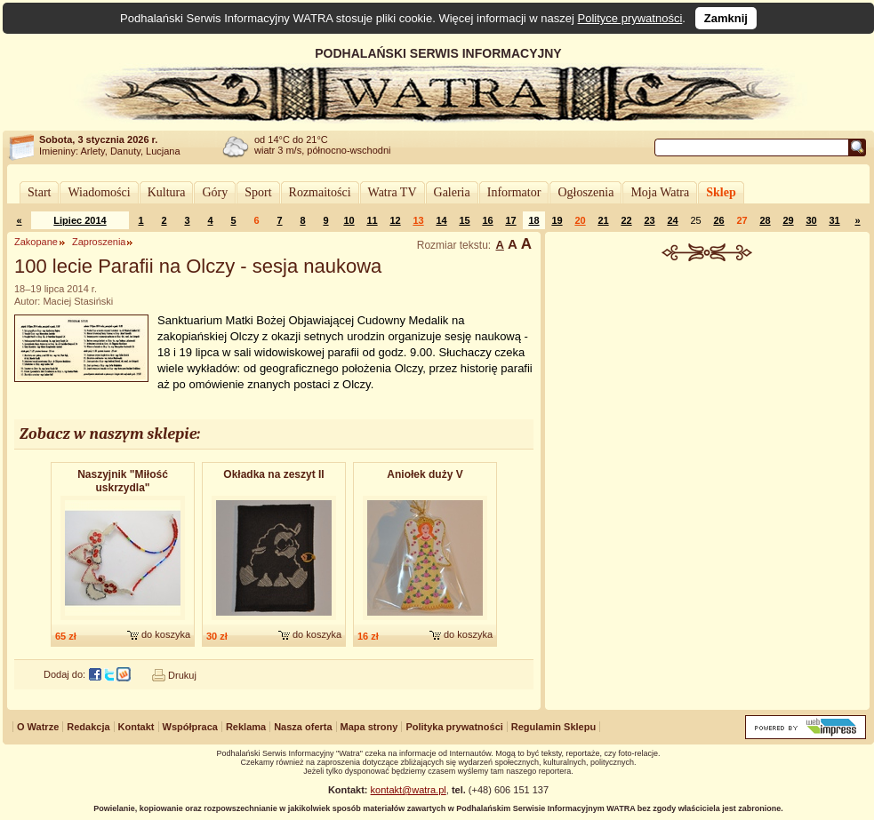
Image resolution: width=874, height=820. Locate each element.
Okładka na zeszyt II (273, 474)
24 (672, 220)
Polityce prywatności (630, 18)
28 (764, 220)
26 (718, 220)
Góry (215, 192)
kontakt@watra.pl (408, 789)
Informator (514, 192)
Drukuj (182, 675)
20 (579, 220)
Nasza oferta (303, 726)
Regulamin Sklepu (553, 726)
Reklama (246, 726)
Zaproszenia (99, 241)
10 (348, 220)
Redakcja (88, 726)
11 (371, 220)
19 (556, 220)
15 (464, 220)
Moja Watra (659, 192)
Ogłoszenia (585, 192)
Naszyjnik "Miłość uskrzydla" (122, 481)
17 (510, 220)
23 (649, 220)
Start (39, 192)
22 (626, 220)
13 (418, 220)
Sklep (720, 192)
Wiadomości (99, 192)
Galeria (452, 192)
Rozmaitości (320, 192)
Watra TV (392, 192)
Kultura (167, 192)
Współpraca (190, 726)
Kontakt (136, 726)
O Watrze (38, 726)
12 (394, 220)
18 (533, 220)
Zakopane (36, 241)
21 (602, 220)
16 (487, 220)
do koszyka (165, 634)
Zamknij (726, 18)
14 (441, 220)
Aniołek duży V (424, 474)
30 (811, 220)
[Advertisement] (707, 394)
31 (834, 220)
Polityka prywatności (453, 726)
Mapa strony (369, 726)
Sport (258, 192)
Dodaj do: (64, 674)
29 (787, 220)
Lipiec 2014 (79, 220)
